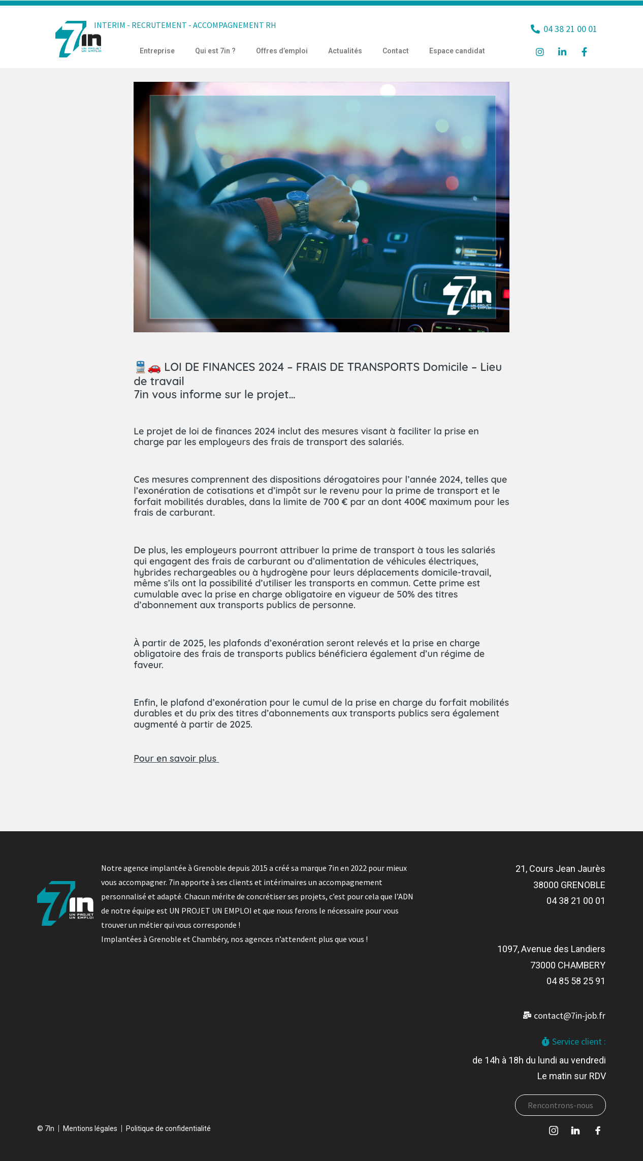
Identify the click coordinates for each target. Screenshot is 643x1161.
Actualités (345, 51)
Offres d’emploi (282, 51)
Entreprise (157, 51)
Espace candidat (457, 51)
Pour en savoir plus (175, 758)
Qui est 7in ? (215, 51)
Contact (395, 51)
